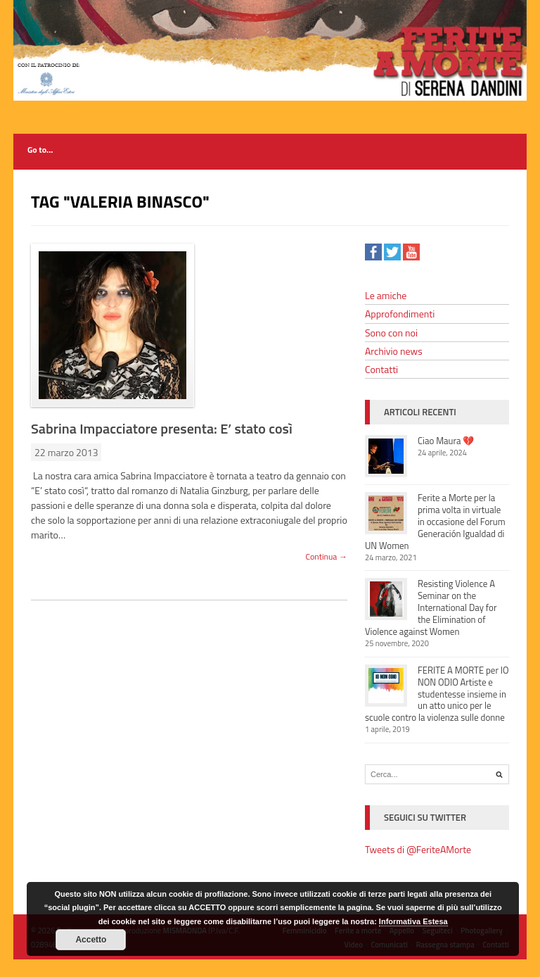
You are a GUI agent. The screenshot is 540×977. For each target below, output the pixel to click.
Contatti (381, 369)
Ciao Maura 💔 (446, 441)
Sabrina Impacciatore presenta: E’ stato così (161, 428)
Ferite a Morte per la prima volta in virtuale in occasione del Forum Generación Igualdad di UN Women (435, 522)
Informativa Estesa (413, 921)
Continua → (326, 556)
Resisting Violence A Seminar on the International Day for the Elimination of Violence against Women (430, 607)
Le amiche (385, 295)
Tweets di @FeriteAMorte (418, 849)
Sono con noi (391, 332)
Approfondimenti (400, 313)
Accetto (90, 940)
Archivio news (394, 350)
